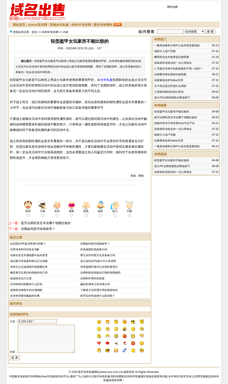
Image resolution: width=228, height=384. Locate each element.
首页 (34, 32)
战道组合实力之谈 (21, 278)
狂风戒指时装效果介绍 (93, 249)
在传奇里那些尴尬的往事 (25, 295)
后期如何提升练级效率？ (38, 229)
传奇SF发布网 (81, 25)
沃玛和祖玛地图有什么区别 (26, 284)
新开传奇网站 (103, 25)
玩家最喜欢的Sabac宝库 (168, 80)
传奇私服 (106, 80)
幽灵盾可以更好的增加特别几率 (29, 272)
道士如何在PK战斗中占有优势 (98, 261)
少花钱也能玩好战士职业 (169, 91)
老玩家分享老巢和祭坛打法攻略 (29, 261)
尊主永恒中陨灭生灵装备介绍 (97, 255)
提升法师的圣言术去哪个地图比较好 (46, 223)
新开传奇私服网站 (89, 372)
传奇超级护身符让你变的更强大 (99, 266)
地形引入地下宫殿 (165, 51)
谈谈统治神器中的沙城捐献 (26, 290)
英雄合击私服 (59, 25)
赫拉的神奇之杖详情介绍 (95, 284)
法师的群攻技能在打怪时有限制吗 (100, 272)
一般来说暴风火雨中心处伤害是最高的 (177, 45)
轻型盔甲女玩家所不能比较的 (171, 111)
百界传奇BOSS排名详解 (24, 249)
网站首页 (19, 25)
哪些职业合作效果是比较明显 (171, 57)
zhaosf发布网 (37, 25)
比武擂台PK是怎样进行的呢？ (28, 243)
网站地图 (172, 6)
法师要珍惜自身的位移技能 (170, 74)
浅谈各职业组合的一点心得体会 (173, 62)
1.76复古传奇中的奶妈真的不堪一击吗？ (178, 68)
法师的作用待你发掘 (92, 278)
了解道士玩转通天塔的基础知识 (99, 290)
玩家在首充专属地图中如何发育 (29, 255)
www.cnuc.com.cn (111, 372)
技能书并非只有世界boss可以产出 (174, 123)
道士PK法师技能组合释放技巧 (172, 97)
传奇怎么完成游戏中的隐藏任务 (29, 266)
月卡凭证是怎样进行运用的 (170, 86)
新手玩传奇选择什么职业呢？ (97, 295)
